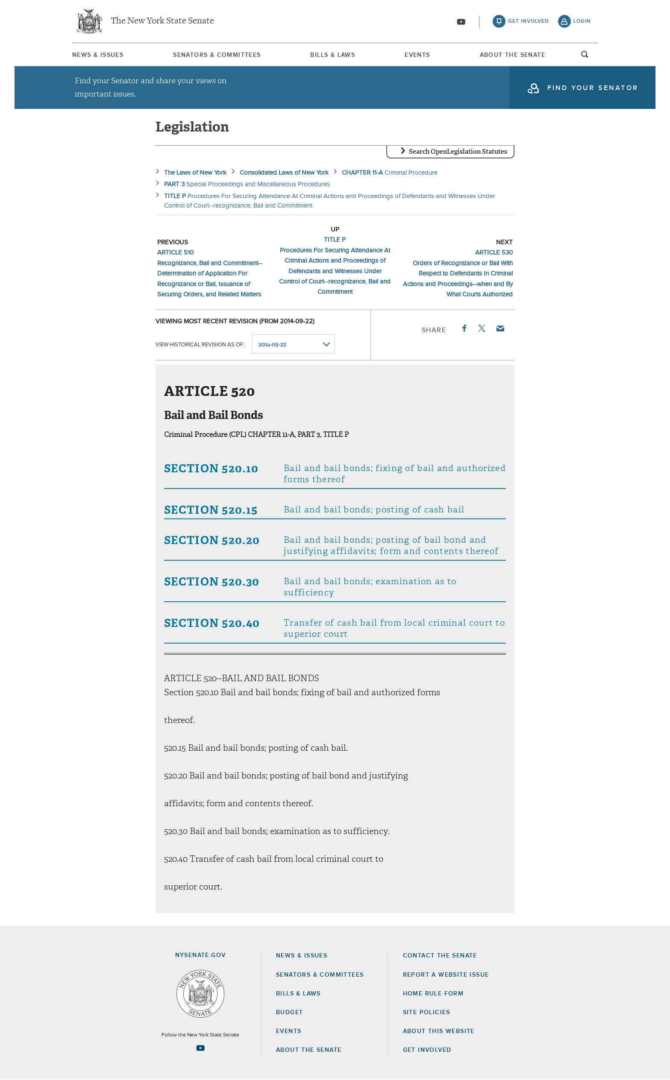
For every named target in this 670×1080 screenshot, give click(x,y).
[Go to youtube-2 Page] (200, 1048)
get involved (528, 21)
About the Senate (308, 1050)
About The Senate (512, 55)
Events (417, 55)
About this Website (439, 1031)
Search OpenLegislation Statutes (458, 151)
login (582, 21)
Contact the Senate (440, 956)
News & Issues (97, 55)
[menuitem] (97, 55)
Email (500, 328)
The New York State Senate (162, 21)
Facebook (463, 328)
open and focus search (585, 56)
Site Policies (426, 1013)
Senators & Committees (217, 55)
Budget (289, 1013)
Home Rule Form (433, 994)
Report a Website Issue (446, 975)
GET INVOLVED (427, 1050)
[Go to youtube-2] (461, 21)
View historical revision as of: (200, 344)
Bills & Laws (332, 55)
